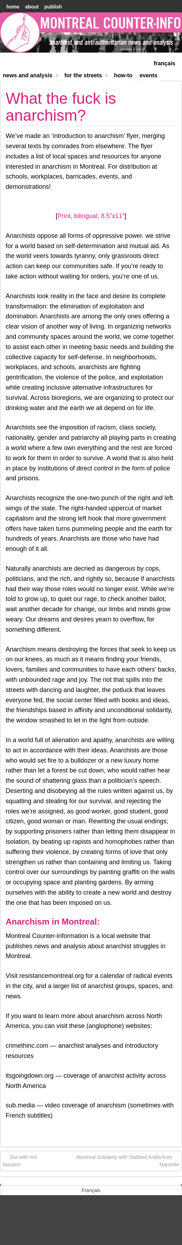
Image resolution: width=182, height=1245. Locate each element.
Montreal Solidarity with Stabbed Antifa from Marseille (127, 1160)
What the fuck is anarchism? (61, 107)
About (31, 7)
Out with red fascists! (19, 1160)
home (12, 7)
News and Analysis (31, 76)
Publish (53, 7)
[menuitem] (164, 62)
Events (149, 75)
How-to (123, 75)
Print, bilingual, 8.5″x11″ (91, 215)
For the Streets (86, 76)
